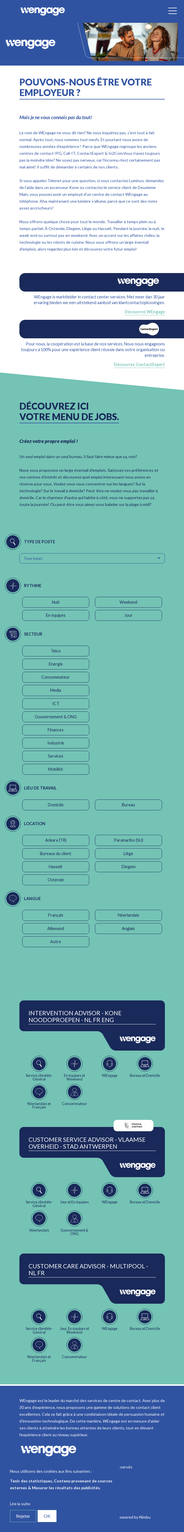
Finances (56, 729)
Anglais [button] (128, 928)
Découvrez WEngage (145, 311)
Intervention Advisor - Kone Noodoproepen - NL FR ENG (75, 1016)
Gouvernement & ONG (56, 716)
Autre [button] (55, 941)
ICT (55, 703)
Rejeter (23, 1516)
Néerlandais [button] (128, 915)
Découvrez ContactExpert (139, 364)
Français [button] (55, 915)
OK (47, 1516)
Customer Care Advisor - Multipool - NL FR (88, 1269)
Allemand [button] (55, 928)
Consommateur (55, 677)
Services (55, 756)
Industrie (55, 742)
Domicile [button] (56, 804)
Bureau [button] (128, 804)
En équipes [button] (56, 615)
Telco (56, 650)
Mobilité (55, 769)
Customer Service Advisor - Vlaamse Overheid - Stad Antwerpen (87, 1143)
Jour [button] (128, 615)
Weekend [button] (128, 602)
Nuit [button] (56, 602)
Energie (56, 664)
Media (55, 690)
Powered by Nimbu (134, 1517)
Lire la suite (20, 1503)
